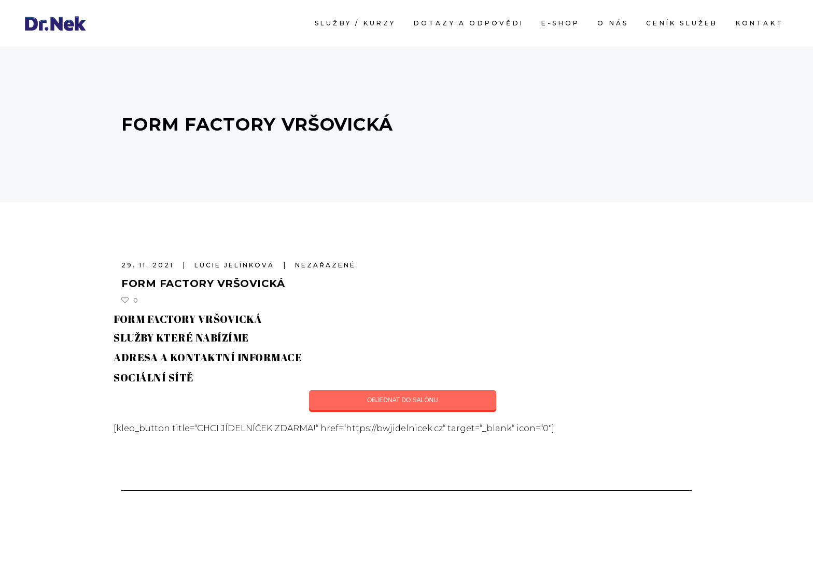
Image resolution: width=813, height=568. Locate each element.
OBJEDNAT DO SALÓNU (402, 400)
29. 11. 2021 (149, 265)
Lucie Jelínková (235, 265)
